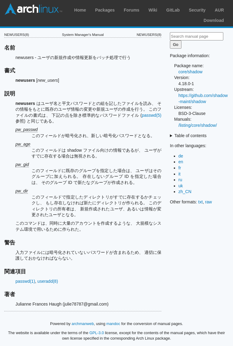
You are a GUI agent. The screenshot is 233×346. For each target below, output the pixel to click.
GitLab (173, 10)
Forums (131, 10)
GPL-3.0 (96, 332)
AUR (219, 10)
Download (214, 20)
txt (200, 201)
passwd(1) (25, 281)
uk (180, 185)
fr (179, 167)
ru (180, 179)
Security (197, 10)
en (180, 161)
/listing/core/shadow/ (197, 125)
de (180, 156)
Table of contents (190, 135)
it (179, 173)
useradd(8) (47, 281)
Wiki (152, 10)
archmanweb (83, 323)
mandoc (113, 323)
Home (80, 10)
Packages (105, 10)
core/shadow (190, 71)
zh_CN (184, 191)
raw (208, 201)
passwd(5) (151, 115)
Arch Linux (33, 9)
